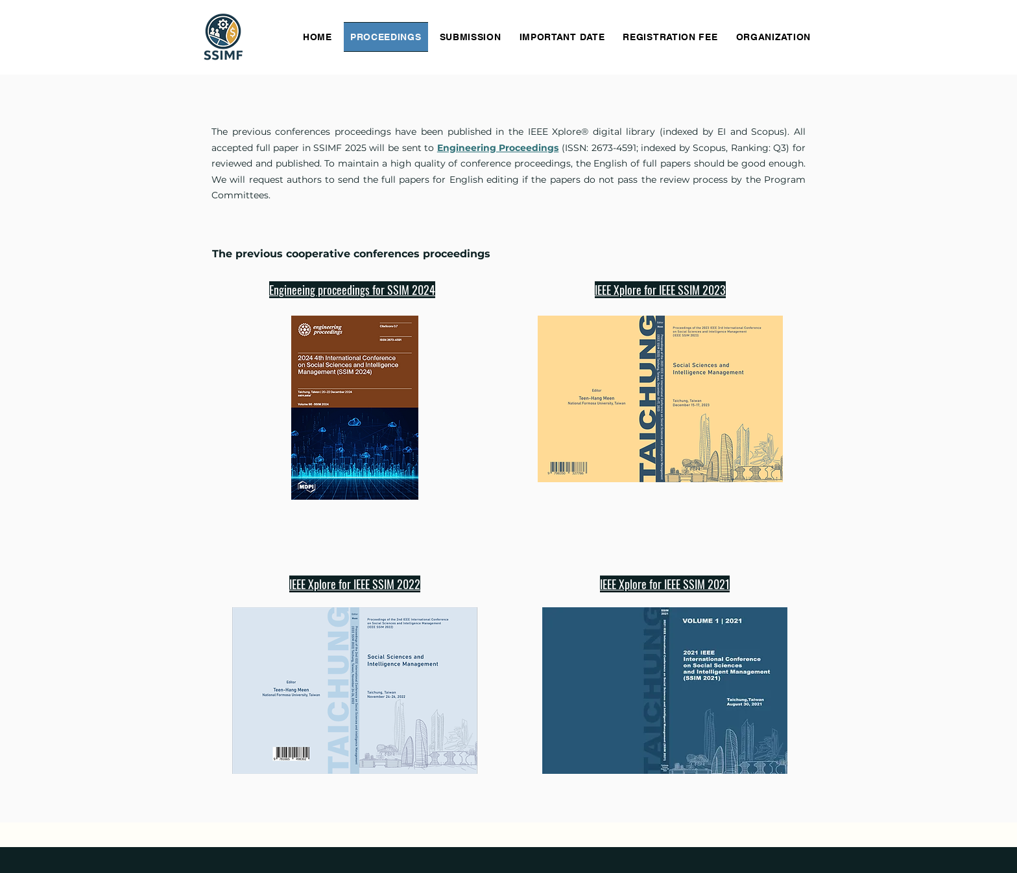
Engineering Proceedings (498, 148)
